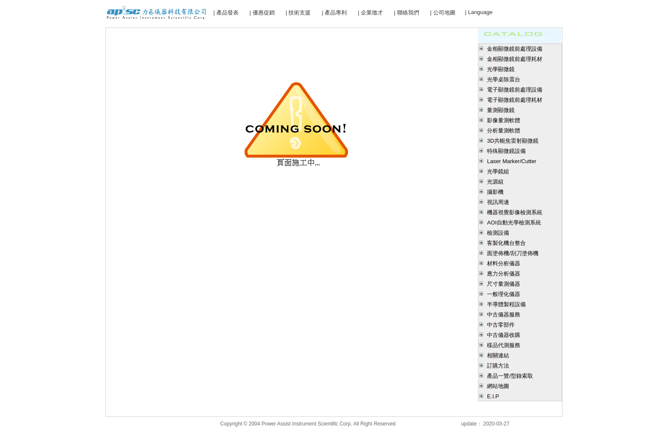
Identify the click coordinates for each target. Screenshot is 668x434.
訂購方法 (498, 365)
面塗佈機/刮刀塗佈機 (512, 253)
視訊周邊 (498, 202)
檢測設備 (498, 233)
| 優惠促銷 (262, 12)
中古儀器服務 (503, 314)
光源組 (495, 181)
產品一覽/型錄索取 (510, 376)
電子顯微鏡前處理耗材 (514, 100)
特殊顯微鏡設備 (506, 151)
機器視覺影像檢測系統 (514, 212)
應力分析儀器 (503, 273)
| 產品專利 (334, 12)
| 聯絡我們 (406, 12)
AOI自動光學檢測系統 (514, 222)
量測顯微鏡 (501, 110)
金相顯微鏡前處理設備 (514, 49)
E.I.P (493, 396)
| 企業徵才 (370, 12)
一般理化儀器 (503, 294)
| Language (478, 12)
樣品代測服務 (503, 345)
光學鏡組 (498, 171)
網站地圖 (498, 386)
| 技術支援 (298, 12)
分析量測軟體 (503, 130)
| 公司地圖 (442, 12)
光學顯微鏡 (501, 69)
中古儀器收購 (503, 335)
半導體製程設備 (506, 304)
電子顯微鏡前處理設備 (514, 89)
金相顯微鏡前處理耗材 (514, 59)
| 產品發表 (226, 12)
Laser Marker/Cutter (511, 161)
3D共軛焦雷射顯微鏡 (512, 141)
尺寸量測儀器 (503, 284)
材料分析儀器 (503, 263)
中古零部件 (501, 325)
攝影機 (495, 192)
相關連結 (498, 355)
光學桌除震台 (503, 79)
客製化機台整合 (506, 243)
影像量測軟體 (503, 120)
